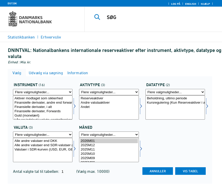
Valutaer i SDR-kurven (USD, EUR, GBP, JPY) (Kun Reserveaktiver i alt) (42, 149)
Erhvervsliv (51, 37)
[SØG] (159, 17)
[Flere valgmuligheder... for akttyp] (109, 92)
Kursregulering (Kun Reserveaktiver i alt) (175, 103)
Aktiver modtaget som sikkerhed (42, 98)
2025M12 (109, 145)
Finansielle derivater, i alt (42, 107)
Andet (109, 107)
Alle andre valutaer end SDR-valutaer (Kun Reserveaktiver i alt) (42, 145)
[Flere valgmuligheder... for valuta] (42, 134)
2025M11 (109, 149)
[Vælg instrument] (42, 107)
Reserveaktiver (109, 98)
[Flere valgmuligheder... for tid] (109, 134)
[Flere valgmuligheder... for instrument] (42, 92)
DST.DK (12, 3)
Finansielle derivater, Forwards (42, 111)
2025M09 (109, 158)
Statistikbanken (21, 37)
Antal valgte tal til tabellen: (36, 171)
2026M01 (109, 141)
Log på (175, 4)
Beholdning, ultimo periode (175, 98)
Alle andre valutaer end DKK (42, 141)
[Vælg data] (175, 107)
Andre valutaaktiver (109, 103)
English (190, 4)
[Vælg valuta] (42, 150)
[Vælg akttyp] (109, 107)
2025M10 (109, 154)
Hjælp (205, 4)
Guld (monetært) (42, 116)
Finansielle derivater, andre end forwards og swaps (42, 103)
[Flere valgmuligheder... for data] (175, 92)
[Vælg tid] (109, 150)
